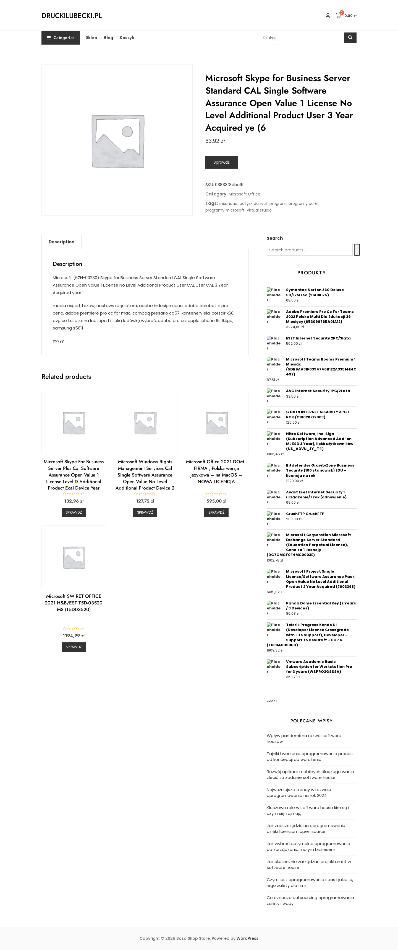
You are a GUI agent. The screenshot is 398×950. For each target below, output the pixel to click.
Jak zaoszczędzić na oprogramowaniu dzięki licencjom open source (306, 828)
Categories (61, 38)
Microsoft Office (244, 194)
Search (275, 238)
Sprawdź (221, 162)
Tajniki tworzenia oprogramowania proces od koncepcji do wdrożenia (310, 756)
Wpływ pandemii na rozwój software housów (304, 738)
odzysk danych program (263, 203)
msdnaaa (228, 203)
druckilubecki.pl (71, 15)
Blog (108, 37)
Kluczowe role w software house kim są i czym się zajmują (308, 810)
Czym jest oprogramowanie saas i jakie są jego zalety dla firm (310, 882)
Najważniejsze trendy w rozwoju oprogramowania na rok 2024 (299, 792)
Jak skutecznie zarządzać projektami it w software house (309, 864)
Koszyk (127, 37)
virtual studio (259, 210)
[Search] (357, 250)
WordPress (247, 938)
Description (61, 242)
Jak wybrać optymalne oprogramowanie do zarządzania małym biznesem (308, 846)
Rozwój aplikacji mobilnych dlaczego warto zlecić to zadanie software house (310, 774)
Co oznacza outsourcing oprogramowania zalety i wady (310, 900)
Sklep (91, 37)
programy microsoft (225, 210)
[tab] (61, 242)
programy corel (303, 203)
